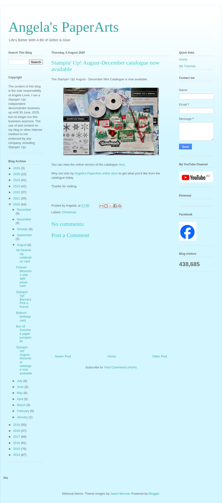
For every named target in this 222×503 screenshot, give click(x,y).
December (24, 209)
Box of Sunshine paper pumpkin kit (23, 334)
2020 (17, 204)
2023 (17, 186)
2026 (17, 168)
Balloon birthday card (23, 316)
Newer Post (63, 356)
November (24, 219)
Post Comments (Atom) (120, 367)
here (121, 164)
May (20, 393)
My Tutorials (187, 66)
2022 (17, 192)
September (24, 235)
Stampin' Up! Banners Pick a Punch (23, 299)
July (20, 381)
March (21, 405)
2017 (17, 436)
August (22, 245)
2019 (17, 425)
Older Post (160, 356)
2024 (17, 180)
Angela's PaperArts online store (96, 173)
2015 (17, 449)
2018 (17, 430)
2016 (17, 443)
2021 (17, 198)
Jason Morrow (120, 493)
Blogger (153, 493)
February (23, 411)
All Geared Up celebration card (23, 255)
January (23, 417)
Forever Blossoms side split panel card (24, 276)
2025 (17, 174)
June (21, 387)
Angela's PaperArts (63, 27)
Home (112, 356)
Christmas (69, 212)
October (23, 229)
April (20, 399)
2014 (17, 455)
